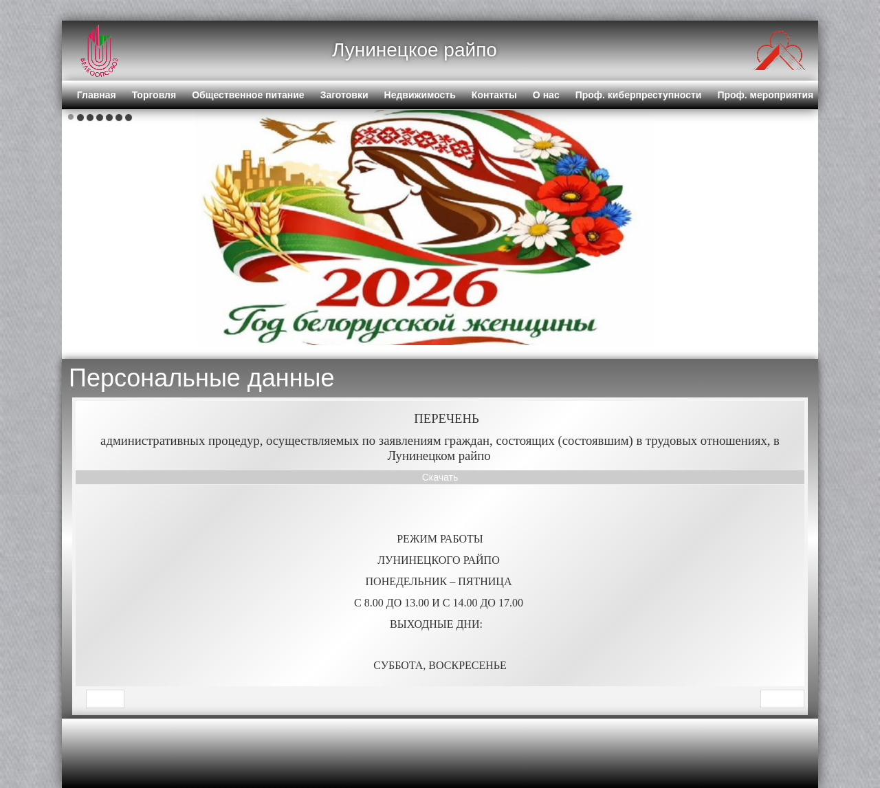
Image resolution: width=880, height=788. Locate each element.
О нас (546, 94)
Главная (96, 94)
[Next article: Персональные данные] (782, 699)
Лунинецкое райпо (414, 50)
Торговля (154, 94)
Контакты (494, 94)
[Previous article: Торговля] (105, 699)
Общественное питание (248, 94)
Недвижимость (420, 94)
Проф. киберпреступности (638, 94)
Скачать (440, 477)
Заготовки (344, 94)
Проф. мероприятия (765, 94)
